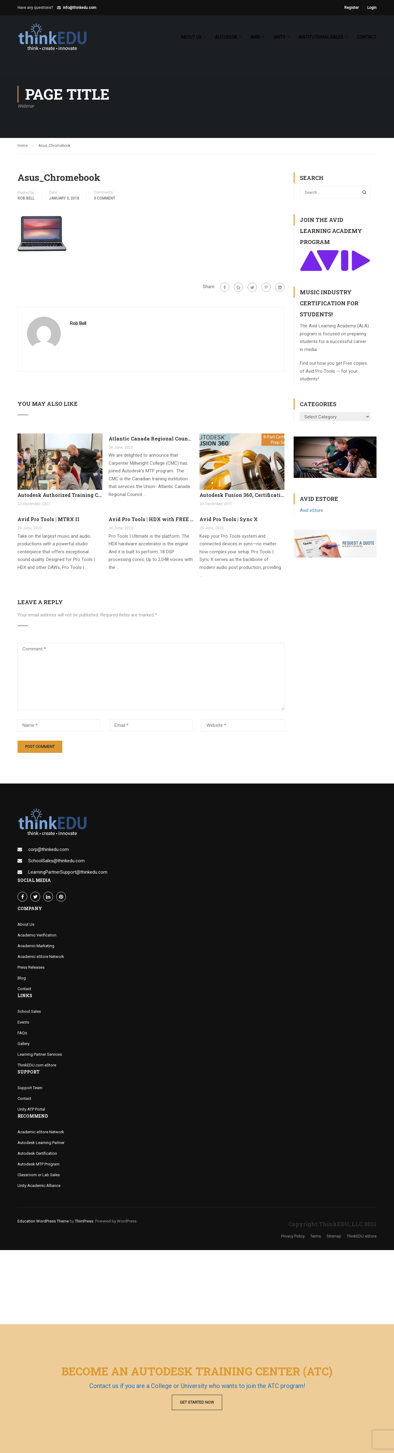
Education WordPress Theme (43, 1221)
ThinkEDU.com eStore (36, 1065)
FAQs (22, 1033)
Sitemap (333, 1236)
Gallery (23, 1043)
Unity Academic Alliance (38, 1185)
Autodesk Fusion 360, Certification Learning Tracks (241, 495)
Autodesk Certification (37, 1153)
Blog (21, 978)
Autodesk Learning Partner (40, 1142)
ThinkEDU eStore (362, 1236)
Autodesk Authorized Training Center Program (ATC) (59, 495)
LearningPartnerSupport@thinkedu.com (67, 872)
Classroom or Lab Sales (38, 1175)
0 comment (104, 198)
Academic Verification (36, 935)
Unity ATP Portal (31, 1109)
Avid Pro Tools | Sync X (228, 519)
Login (372, 8)
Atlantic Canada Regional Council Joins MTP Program (151, 438)
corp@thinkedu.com (48, 849)
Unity (279, 37)
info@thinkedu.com (79, 8)
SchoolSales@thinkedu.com (56, 861)
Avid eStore (311, 510)
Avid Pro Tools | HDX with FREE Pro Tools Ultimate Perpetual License (151, 519)
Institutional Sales (321, 37)
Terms (315, 1236)
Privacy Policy (293, 1236)
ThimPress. (84, 1221)
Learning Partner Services (39, 1054)
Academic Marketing (35, 946)
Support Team (29, 1087)
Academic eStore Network (40, 956)
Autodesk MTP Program (38, 1164)
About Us (25, 924)
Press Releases (30, 967)
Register (351, 8)
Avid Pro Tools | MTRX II (48, 519)
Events (23, 1022)
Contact (367, 37)
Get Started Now (197, 1402)
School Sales (29, 1011)
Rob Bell (25, 198)
